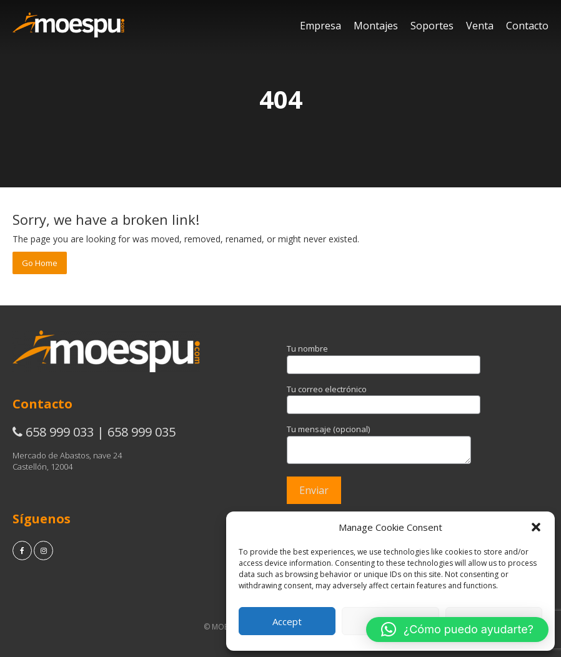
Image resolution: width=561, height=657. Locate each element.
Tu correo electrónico (383, 397)
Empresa (320, 25)
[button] (536, 527)
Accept (287, 621)
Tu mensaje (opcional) (379, 445)
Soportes (432, 25)
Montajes (376, 25)
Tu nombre (383, 356)
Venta (480, 25)
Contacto (527, 25)
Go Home (39, 263)
